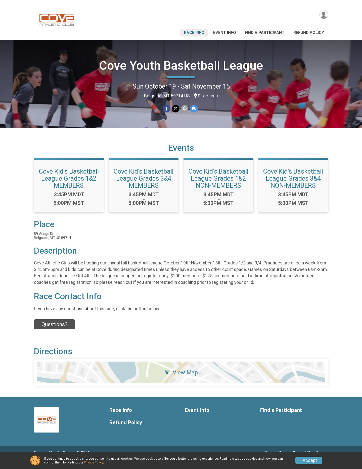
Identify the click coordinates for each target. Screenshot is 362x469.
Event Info (224, 32)
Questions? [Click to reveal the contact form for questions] (54, 331)
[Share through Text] (193, 108)
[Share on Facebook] (166, 108)
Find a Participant (265, 32)
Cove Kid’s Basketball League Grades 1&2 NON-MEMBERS (218, 185)
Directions (208, 95)
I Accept (308, 460)
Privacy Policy (93, 462)
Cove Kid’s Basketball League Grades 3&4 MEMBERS (143, 185)
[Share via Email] (184, 108)
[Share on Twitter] (175, 108)
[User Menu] (323, 14)
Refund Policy (308, 32)
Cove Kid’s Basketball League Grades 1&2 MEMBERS (69, 185)
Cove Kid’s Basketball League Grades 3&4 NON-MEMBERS (293, 185)
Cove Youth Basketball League (181, 65)
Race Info (194, 32)
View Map (181, 379)
